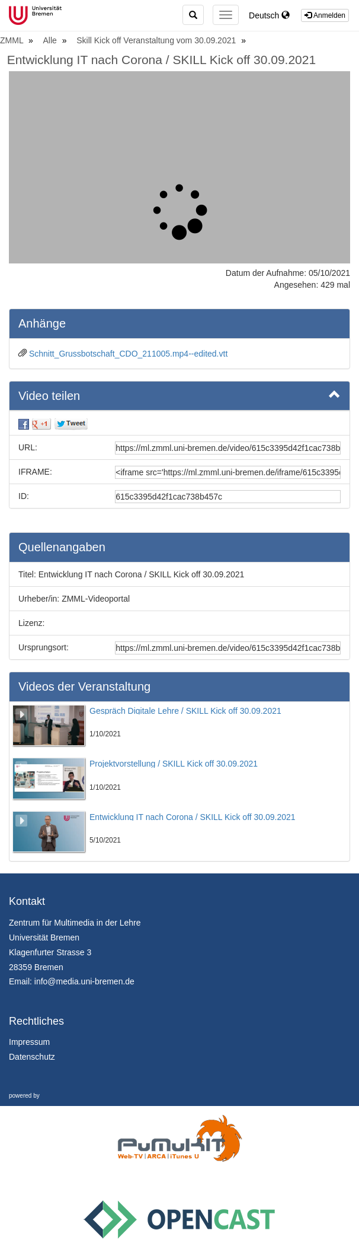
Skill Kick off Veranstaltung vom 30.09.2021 (157, 40)
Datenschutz (32, 1057)
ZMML (12, 40)
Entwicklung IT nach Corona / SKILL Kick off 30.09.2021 (161, 59)
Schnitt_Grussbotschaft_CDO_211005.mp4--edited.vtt (128, 353)
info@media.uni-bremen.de (84, 981)
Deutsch (269, 15)
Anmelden (324, 15)
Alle (51, 40)
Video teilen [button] (179, 395)
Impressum (29, 1042)
